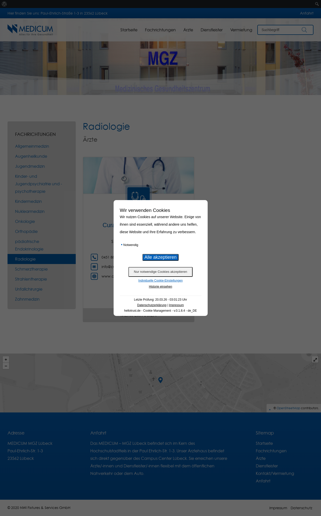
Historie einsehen (160, 286)
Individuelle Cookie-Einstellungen (160, 280)
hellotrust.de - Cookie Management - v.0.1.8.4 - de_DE (160, 310)
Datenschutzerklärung (152, 305)
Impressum (176, 305)
